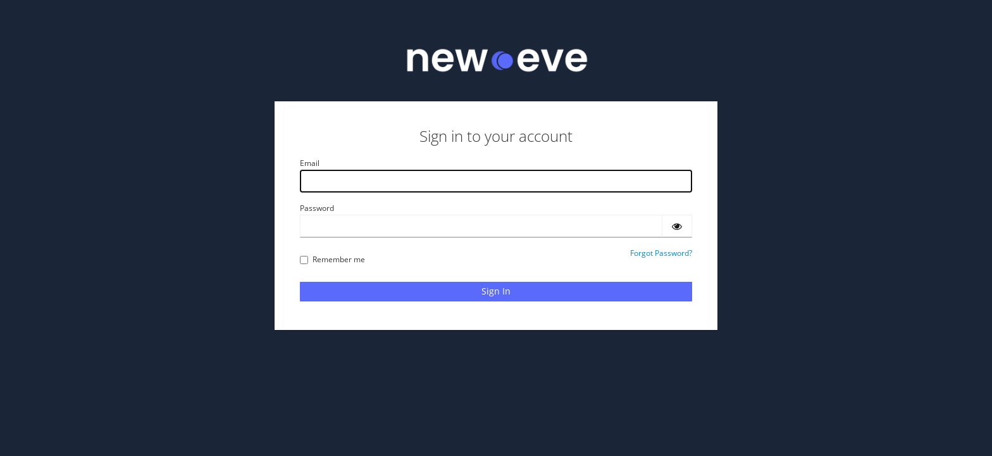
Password (317, 208)
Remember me (332, 259)
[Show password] (677, 226)
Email (309, 163)
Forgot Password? (661, 253)
